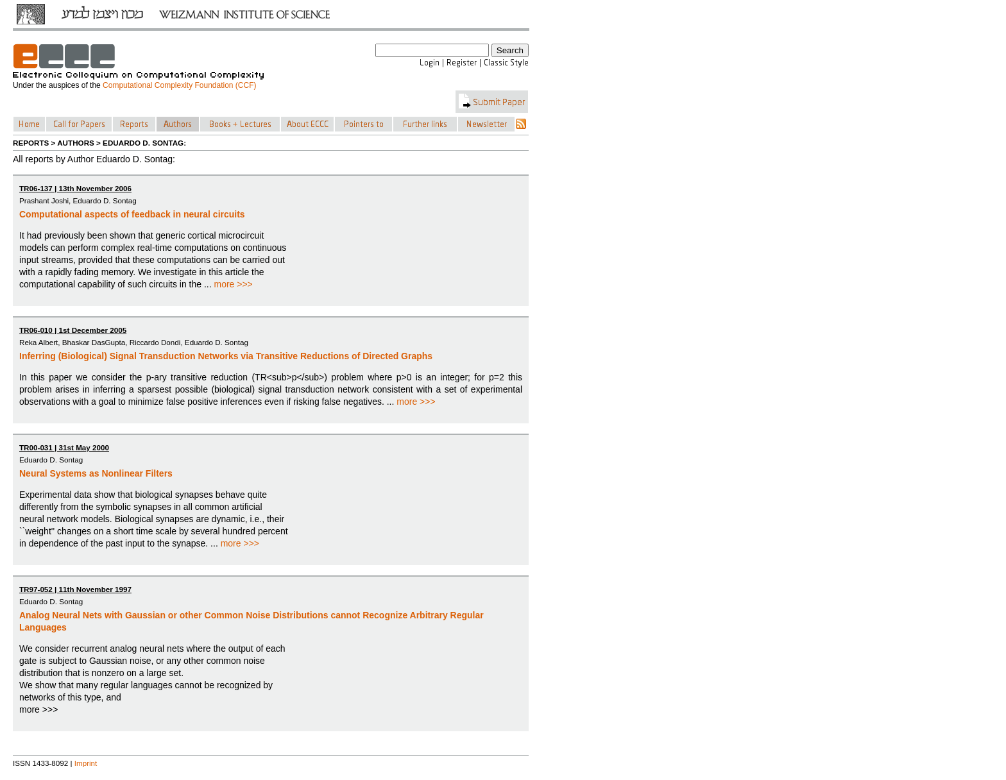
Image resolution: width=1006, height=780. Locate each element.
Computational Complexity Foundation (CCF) (179, 85)
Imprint (86, 763)
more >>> (233, 284)
